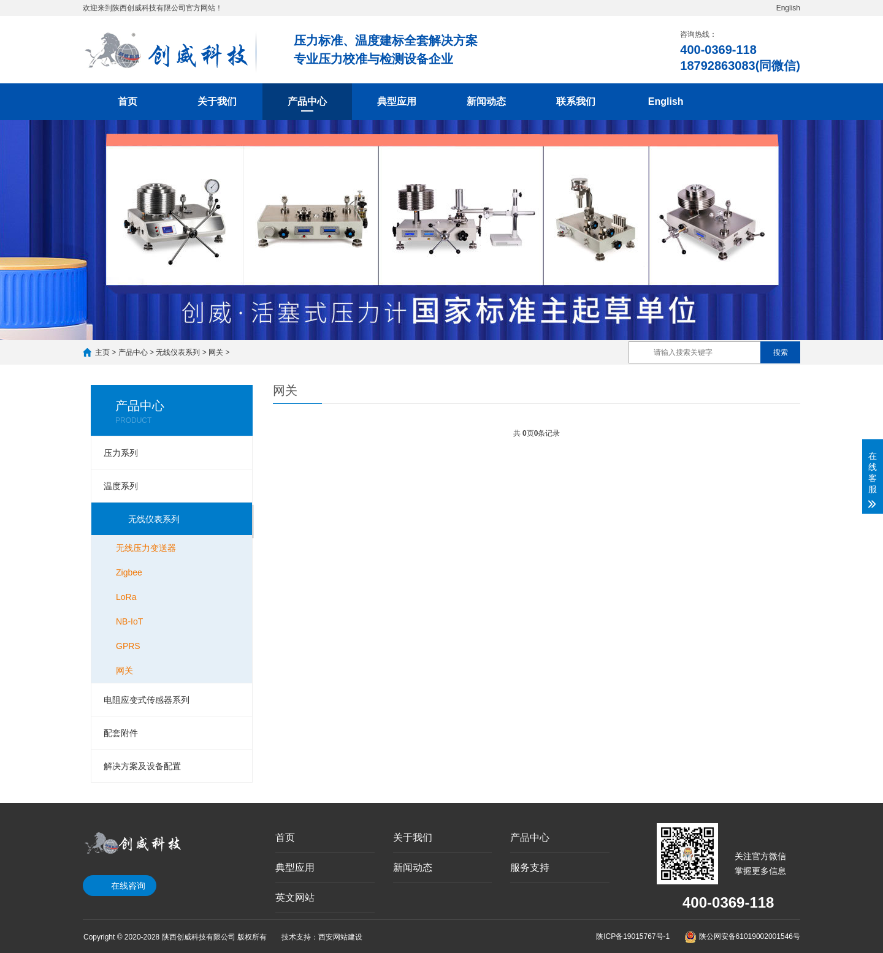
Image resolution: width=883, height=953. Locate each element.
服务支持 (529, 867)
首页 (127, 101)
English (788, 8)
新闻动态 (486, 101)
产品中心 (307, 101)
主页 (102, 352)
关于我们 (217, 101)
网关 (215, 352)
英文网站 (295, 897)
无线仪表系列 (178, 352)
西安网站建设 (340, 937)
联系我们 (575, 101)
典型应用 (396, 101)
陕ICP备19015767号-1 (633, 936)
